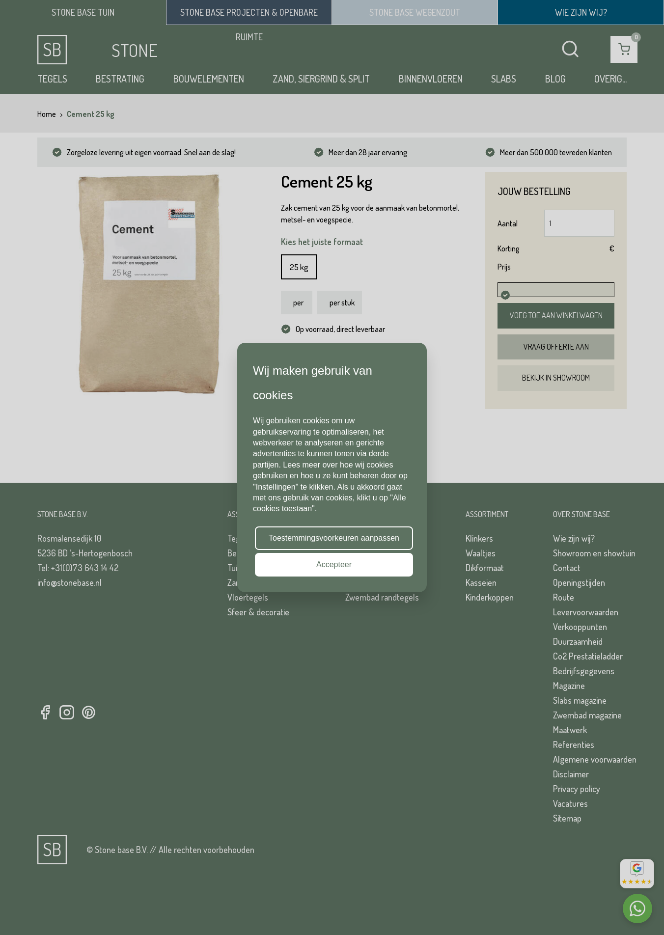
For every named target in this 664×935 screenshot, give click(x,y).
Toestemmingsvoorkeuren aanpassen (334, 538)
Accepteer (334, 564)
